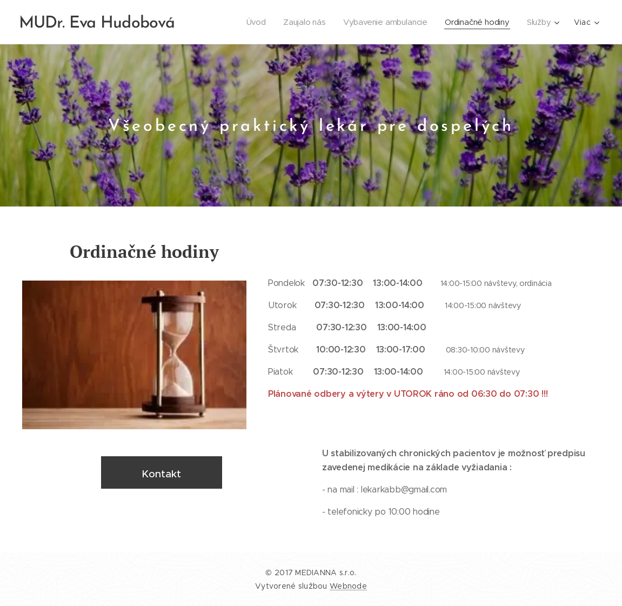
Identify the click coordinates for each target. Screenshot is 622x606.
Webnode (348, 586)
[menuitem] (253, 22)
